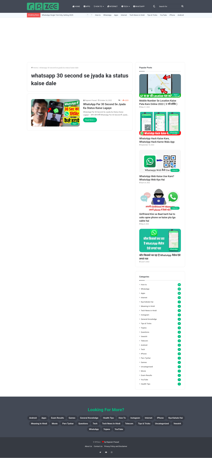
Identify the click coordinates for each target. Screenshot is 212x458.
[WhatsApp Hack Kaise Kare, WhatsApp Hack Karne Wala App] (160, 123)
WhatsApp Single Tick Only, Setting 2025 (57, 15)
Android (181, 15)
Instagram (145, 315)
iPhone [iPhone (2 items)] (36, 424)
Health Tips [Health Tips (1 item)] (128, 418)
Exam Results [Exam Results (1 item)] (65, 418)
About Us (88, 449)
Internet (112, 6)
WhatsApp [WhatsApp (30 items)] (128, 431)
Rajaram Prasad (91, 100)
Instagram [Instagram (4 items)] (161, 418)
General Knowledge (149, 319)
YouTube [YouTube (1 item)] (159, 431)
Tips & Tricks (152, 15)
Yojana (143, 328)
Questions (145, 332)
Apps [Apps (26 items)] (48, 418)
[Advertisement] (106, 39)
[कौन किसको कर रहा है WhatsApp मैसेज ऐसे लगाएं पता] (160, 240)
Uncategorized (147, 367)
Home (76, 6)
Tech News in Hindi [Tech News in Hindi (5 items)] (168, 424)
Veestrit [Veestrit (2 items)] (112, 431)
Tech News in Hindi (137, 15)
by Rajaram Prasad (111, 444)
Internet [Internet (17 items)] (177, 418)
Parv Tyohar (146, 358)
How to (98, 6)
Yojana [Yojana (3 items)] (144, 431)
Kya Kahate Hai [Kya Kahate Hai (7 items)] (55, 424)
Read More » (90, 120)
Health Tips (145, 384)
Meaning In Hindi (148, 306)
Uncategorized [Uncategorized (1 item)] (93, 431)
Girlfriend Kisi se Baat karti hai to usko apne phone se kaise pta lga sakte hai (157, 217)
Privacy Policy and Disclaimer (115, 449)
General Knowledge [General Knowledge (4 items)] (104, 418)
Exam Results (146, 375)
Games (144, 362)
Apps (87, 6)
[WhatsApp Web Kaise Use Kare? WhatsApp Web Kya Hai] (160, 161)
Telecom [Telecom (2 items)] (52, 431)
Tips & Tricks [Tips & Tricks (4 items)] (71, 431)
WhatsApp (139, 6)
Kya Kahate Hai (147, 302)
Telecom (144, 341)
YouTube (163, 15)
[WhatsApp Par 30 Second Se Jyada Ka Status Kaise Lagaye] (55, 112)
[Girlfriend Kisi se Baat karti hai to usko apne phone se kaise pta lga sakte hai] (160, 199)
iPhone (172, 15)
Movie (143, 371)
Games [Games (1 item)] (82, 418)
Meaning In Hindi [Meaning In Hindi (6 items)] (79, 424)
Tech (124, 6)
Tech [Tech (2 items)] (149, 424)
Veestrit (144, 336)
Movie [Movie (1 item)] (99, 424)
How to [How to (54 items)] (144, 418)
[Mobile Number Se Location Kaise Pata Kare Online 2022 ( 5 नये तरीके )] (160, 86)
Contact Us (98, 449)
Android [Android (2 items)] (34, 418)
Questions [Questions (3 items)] (134, 424)
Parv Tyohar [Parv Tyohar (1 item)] (115, 424)
